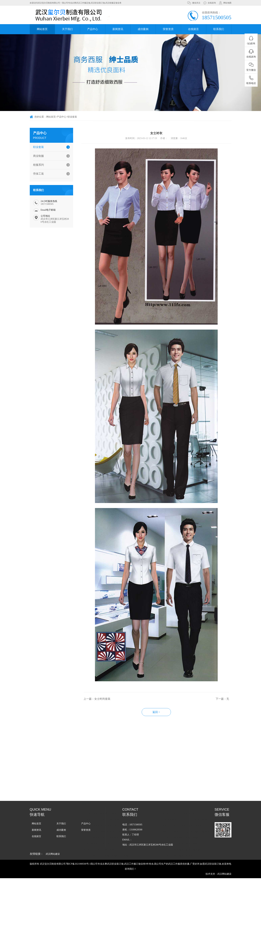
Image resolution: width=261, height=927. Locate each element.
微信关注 (196, 3)
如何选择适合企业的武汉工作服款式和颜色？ (194, 815)
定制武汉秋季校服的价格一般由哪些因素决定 (194, 827)
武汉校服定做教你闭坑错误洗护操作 (109, 839)
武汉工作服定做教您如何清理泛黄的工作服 (112, 821)
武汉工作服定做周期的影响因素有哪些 (191, 845)
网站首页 (42, 29)
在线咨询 (212, 3)
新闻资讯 (117, 29)
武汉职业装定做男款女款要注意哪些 (190, 833)
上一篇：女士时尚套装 (105, 733)
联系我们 (218, 29)
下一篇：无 (231, 733)
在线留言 (193, 29)
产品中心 (92, 29)
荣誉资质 (168, 29)
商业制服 (35, 155)
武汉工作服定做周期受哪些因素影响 (190, 857)
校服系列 (35, 164)
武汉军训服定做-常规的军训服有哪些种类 (111, 857)
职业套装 (72, 117)
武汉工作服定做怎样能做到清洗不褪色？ (111, 827)
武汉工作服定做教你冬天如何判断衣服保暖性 (113, 833)
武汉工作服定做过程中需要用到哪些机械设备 (113, 851)
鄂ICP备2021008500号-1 (78, 864)
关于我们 (67, 29)
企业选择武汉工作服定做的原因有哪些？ (111, 815)
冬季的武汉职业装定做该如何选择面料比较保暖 (195, 821)
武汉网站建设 (53, 854)
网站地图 (227, 3)
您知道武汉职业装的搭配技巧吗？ (188, 809)
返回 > (165, 747)
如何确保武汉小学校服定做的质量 (188, 839)
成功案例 (143, 29)
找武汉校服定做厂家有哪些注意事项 (109, 809)
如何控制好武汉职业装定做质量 (106, 845)
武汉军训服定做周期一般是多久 (187, 851)
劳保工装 (35, 173)
